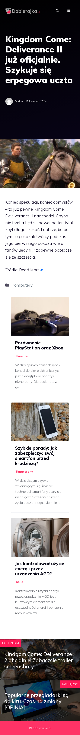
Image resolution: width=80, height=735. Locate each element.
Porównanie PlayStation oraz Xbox (39, 345)
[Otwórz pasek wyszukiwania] (57, 10)
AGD (19, 582)
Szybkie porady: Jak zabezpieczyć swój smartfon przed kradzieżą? (36, 455)
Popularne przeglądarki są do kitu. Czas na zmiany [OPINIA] (36, 701)
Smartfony (24, 471)
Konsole (22, 356)
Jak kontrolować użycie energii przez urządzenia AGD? (39, 568)
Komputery (22, 285)
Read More (29, 269)
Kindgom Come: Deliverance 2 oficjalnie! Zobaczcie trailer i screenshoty (40, 660)
